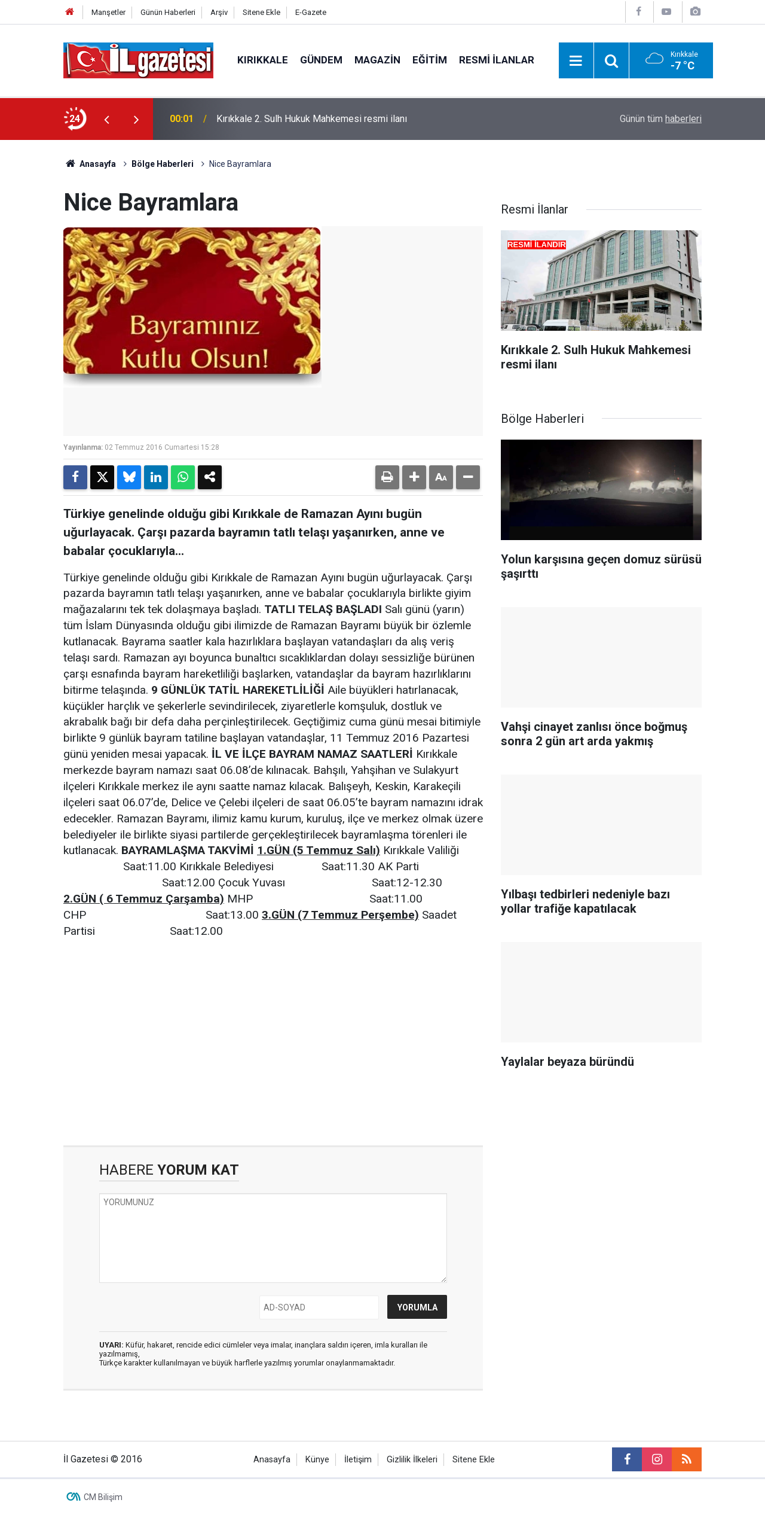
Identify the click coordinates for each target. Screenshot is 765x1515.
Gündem (321, 60)
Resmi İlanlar (496, 60)
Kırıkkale (262, 60)
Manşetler (108, 12)
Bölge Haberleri (162, 164)
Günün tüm (661, 118)
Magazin (377, 60)
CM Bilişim (103, 1497)
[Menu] (576, 61)
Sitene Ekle (261, 12)
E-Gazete (310, 12)
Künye (317, 1460)
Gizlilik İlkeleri (412, 1460)
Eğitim (429, 60)
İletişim (358, 1460)
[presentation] (106, 119)
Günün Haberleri (167, 12)
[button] (414, 477)
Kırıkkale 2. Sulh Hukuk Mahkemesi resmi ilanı (311, 118)
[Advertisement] (273, 1042)
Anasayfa (89, 164)
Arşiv (219, 12)
